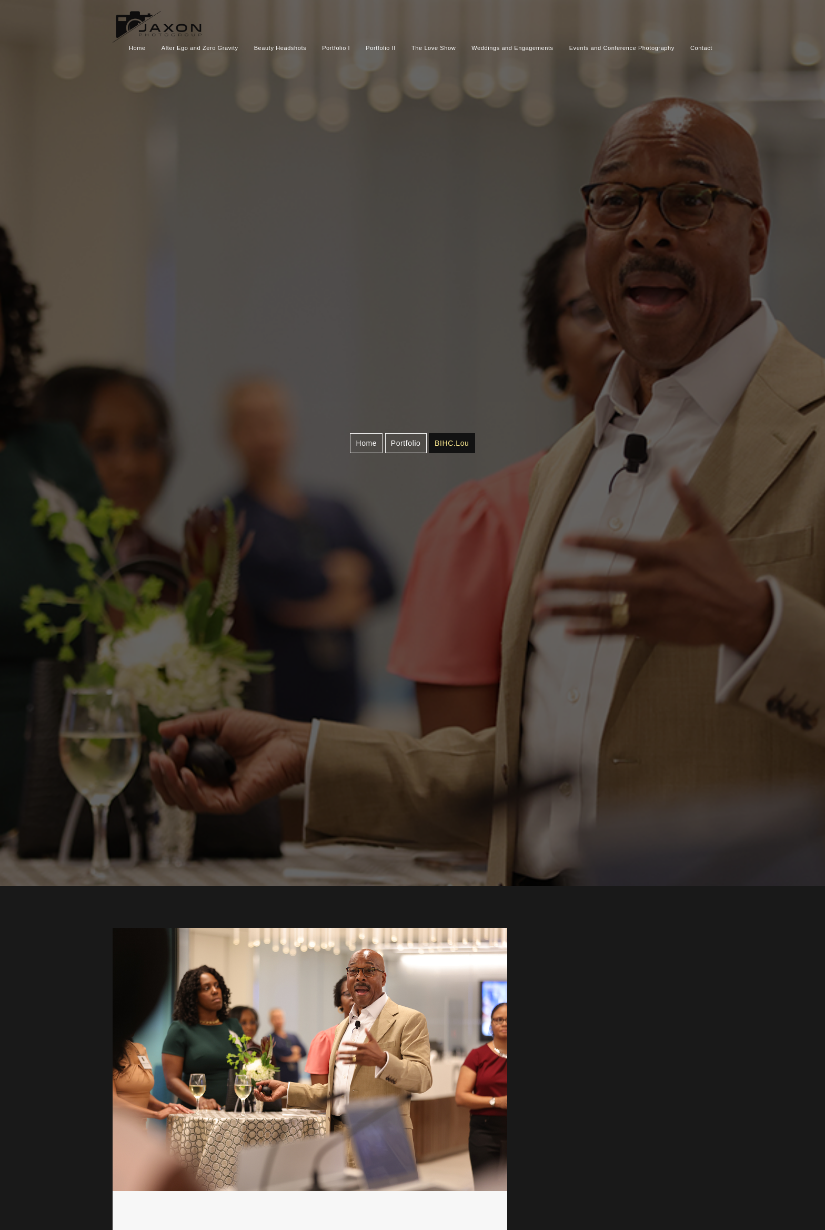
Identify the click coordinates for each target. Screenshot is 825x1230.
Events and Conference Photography (622, 48)
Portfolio (406, 443)
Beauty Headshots (280, 48)
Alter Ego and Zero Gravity (200, 48)
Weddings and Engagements (512, 48)
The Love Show (433, 48)
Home (137, 48)
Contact (701, 48)
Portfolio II (381, 48)
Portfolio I (336, 48)
